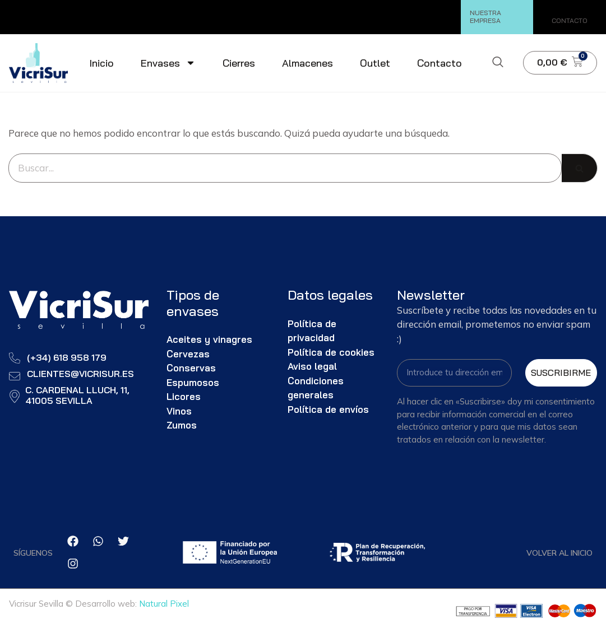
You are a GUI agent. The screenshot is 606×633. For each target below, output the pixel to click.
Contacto (439, 63)
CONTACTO (570, 20)
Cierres (239, 63)
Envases (168, 62)
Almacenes (307, 63)
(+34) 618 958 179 (67, 357)
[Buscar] (285, 168)
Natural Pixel (164, 604)
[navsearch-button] (498, 63)
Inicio (101, 63)
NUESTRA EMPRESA (485, 16)
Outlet (375, 63)
